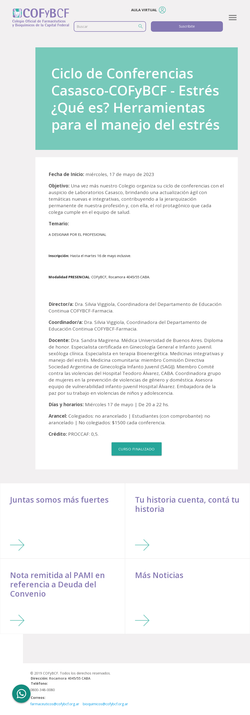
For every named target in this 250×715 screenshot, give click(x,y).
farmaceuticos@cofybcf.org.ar (54, 704)
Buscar (82, 26)
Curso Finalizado (136, 448)
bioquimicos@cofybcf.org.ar (105, 704)
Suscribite (187, 26)
